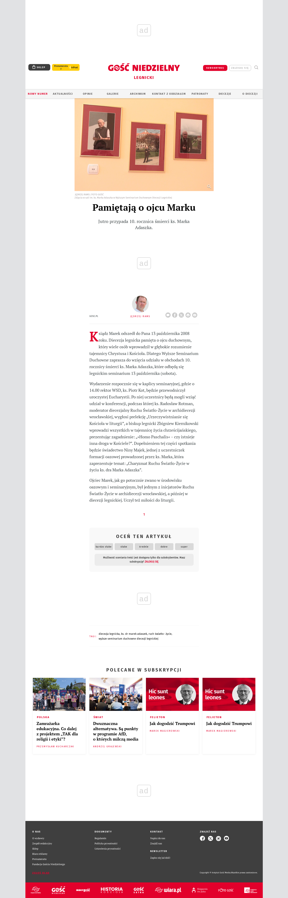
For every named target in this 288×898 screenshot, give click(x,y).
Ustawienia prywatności (108, 848)
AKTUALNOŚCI (63, 93)
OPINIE (88, 93)
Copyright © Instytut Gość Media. (215, 872)
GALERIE (113, 93)
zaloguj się (240, 67)
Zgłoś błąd (41, 872)
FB (175, 314)
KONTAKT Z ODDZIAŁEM (169, 93)
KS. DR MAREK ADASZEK (134, 633)
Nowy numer (38, 93)
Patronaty (200, 93)
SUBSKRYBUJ (215, 67)
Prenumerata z (61, 67)
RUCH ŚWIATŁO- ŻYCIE (160, 633)
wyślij (195, 314)
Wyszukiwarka (256, 67)
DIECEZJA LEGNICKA (109, 633)
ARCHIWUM (138, 93)
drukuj (188, 314)
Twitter (182, 314)
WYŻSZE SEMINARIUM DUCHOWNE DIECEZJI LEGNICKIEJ (128, 638)
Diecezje (225, 93)
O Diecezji (250, 93)
